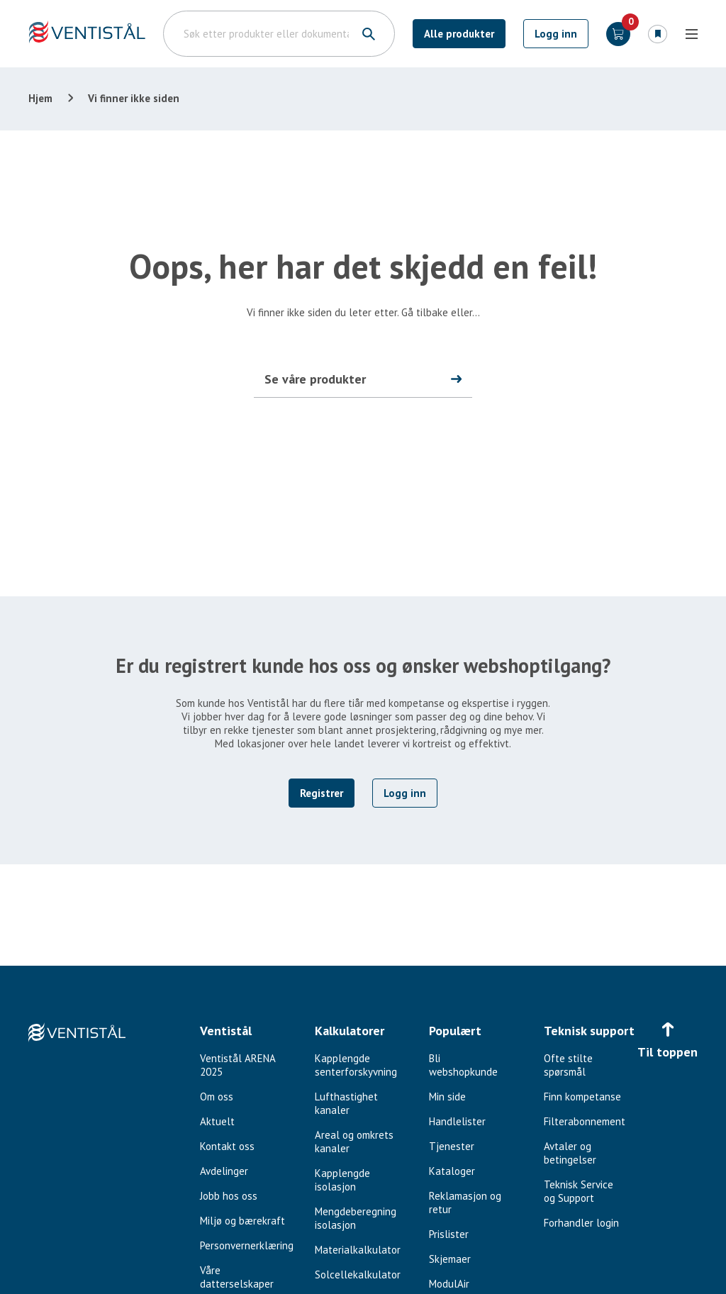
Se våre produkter (315, 379)
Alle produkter (459, 33)
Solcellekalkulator (358, 1274)
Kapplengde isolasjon (342, 1179)
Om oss (216, 1096)
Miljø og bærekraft (242, 1220)
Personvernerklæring (247, 1245)
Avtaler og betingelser (570, 1152)
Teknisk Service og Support (578, 1191)
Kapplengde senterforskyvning (356, 1065)
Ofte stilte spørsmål (568, 1065)
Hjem (40, 98)
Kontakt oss (227, 1146)
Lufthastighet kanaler (346, 1103)
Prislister (449, 1234)
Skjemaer (450, 1259)
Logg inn (556, 33)
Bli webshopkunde (463, 1065)
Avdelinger (224, 1171)
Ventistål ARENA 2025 (237, 1065)
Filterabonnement (584, 1121)
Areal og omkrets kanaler (354, 1141)
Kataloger (452, 1171)
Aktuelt (217, 1121)
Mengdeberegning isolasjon (355, 1218)
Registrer (321, 793)
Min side (447, 1096)
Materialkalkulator (358, 1249)
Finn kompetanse (582, 1096)
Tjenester (451, 1146)
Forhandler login (581, 1222)
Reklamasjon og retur (465, 1202)
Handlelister (457, 1121)
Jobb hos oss (228, 1196)
